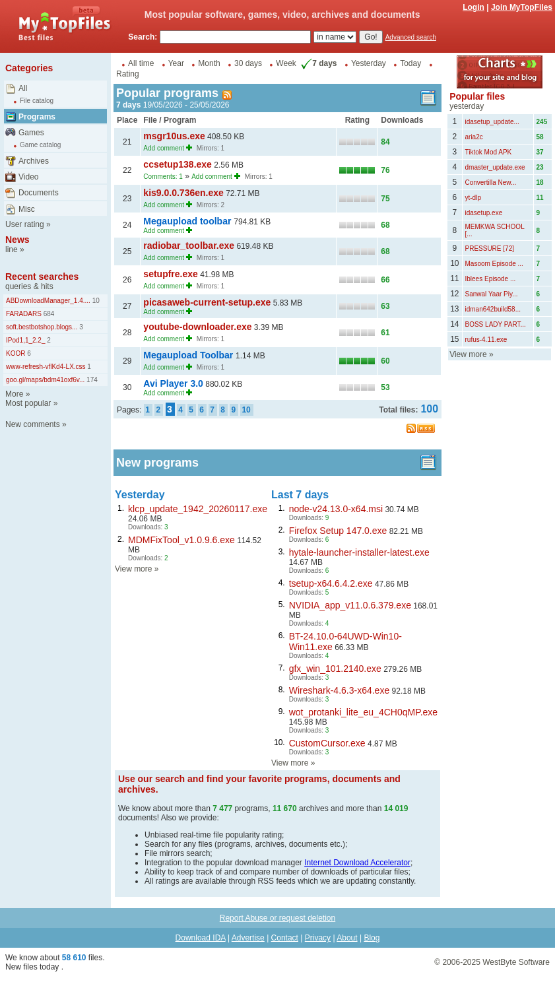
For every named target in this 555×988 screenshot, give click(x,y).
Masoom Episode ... (494, 263)
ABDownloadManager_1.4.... (48, 300)
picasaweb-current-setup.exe (207, 302)
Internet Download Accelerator (357, 862)
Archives (33, 161)
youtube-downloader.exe (197, 326)
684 (48, 313)
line (11, 249)
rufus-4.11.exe (486, 339)
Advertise (248, 937)
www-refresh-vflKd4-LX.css (46, 366)
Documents (38, 192)
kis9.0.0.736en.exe (183, 192)
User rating (24, 224)
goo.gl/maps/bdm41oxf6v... (45, 379)
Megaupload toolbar (188, 221)
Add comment (163, 148)
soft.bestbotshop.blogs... (41, 327)
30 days (248, 63)
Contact (284, 937)
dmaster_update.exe (495, 167)
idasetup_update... (492, 121)
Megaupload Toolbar (189, 355)
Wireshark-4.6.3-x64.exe (339, 690)
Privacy (318, 937)
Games (31, 132)
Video (28, 176)
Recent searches (42, 276)
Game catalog (40, 144)
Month (209, 63)
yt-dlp (473, 197)
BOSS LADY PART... (495, 324)
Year (176, 63)
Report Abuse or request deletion (277, 918)
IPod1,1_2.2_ (26, 340)
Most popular (28, 403)
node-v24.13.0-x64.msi (336, 509)
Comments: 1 (162, 176)
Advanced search (410, 37)
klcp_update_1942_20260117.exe (197, 509)
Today (410, 63)
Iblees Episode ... (490, 278)
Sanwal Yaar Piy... (491, 294)
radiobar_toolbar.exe (188, 245)
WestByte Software (516, 962)
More (14, 394)
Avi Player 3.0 (173, 383)
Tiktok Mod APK (488, 152)
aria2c (474, 137)
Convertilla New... (491, 182)
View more (133, 569)
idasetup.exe (484, 212)
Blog (371, 937)
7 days (317, 63)
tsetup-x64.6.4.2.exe (331, 583)
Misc (26, 209)
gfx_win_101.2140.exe (335, 668)
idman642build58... (493, 309)
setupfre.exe (170, 274)
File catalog (36, 100)
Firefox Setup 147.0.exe (338, 530)
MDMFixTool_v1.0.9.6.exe (181, 540)
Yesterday (368, 63)
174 (90, 379)
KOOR (15, 353)
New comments (32, 424)
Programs (36, 116)
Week (286, 63)
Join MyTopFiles (521, 7)
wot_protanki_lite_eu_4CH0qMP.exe (363, 712)
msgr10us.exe (174, 136)
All (22, 88)
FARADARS (24, 313)
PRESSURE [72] (489, 248)
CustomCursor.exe (327, 743)
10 (95, 300)
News (17, 239)
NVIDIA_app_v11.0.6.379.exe (350, 605)
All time (141, 63)
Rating (127, 74)
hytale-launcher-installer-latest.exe (359, 552)
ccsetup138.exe (177, 164)
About (347, 937)
